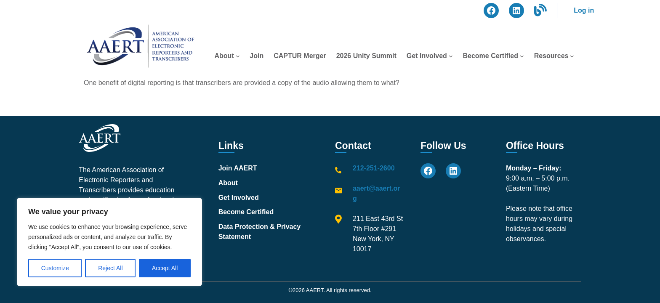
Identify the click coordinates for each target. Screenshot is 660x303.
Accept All (165, 268)
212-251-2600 (374, 168)
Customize (55, 268)
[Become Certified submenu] (522, 56)
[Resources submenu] (572, 56)
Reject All (110, 268)
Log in (584, 10)
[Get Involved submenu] (451, 56)
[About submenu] (238, 56)
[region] (109, 242)
